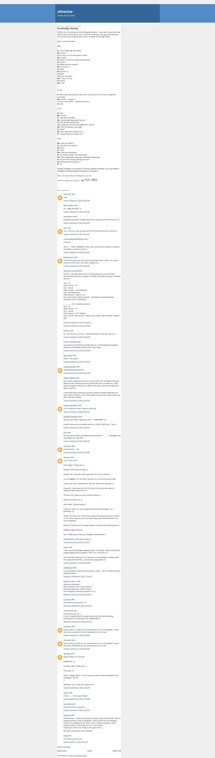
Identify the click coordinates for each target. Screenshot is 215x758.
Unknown (67, 446)
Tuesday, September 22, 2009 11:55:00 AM (76, 350)
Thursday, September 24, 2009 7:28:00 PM (76, 687)
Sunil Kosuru (68, 257)
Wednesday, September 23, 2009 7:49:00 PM (77, 621)
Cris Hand (67, 704)
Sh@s (65, 693)
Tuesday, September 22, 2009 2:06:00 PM (76, 427)
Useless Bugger (69, 367)
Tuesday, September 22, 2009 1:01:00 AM (76, 211)
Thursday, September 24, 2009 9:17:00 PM (76, 699)
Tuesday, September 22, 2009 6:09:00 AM (76, 252)
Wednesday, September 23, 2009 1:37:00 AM (77, 576)
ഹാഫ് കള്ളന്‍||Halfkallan (73, 239)
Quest (65, 547)
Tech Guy (67, 194)
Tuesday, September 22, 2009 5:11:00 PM (76, 452)
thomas (66, 331)
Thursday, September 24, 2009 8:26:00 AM (76, 635)
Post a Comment (64, 747)
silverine (65, 11)
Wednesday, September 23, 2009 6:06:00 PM (77, 606)
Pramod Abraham (70, 405)
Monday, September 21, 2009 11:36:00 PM (76, 200)
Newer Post (62, 751)
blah (65, 432)
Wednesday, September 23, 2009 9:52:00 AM (77, 594)
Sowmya (66, 715)
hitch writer (67, 355)
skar (65, 228)
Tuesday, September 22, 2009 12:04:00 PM (76, 361)
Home (89, 751)
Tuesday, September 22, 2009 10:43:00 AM (76, 326)
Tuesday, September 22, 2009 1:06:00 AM (76, 223)
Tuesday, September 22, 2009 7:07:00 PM (76, 542)
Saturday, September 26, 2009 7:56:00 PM (76, 710)
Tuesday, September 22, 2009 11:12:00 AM (76, 337)
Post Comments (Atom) (77, 756)
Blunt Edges (68, 205)
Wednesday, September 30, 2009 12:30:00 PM (77, 731)
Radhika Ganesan (70, 417)
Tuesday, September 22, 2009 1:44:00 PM (76, 412)
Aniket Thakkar (69, 378)
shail (65, 736)
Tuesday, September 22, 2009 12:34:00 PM (76, 373)
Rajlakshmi (67, 568)
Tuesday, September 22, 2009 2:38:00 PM (76, 441)
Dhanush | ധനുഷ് (70, 271)
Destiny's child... (69, 581)
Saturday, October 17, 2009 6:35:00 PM (75, 742)
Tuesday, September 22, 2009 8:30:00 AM (76, 266)
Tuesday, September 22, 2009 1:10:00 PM (76, 400)
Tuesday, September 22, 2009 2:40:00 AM (76, 234)
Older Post (117, 751)
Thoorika (66, 599)
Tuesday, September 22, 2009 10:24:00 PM (76, 563)
